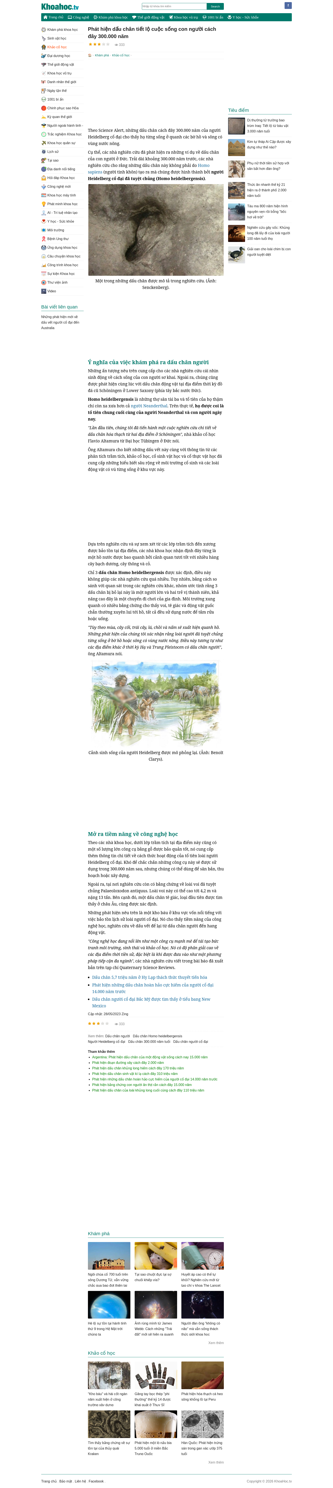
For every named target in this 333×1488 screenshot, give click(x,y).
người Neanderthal (149, 405)
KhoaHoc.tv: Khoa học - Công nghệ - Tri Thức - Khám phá (64, 6)
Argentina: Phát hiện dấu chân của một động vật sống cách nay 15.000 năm (150, 1057)
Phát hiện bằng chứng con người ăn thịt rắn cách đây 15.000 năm (142, 1084)
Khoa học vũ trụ (183, 17)
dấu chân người (117, 1035)
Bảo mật (65, 1481)
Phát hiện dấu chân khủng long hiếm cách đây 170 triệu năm (138, 1068)
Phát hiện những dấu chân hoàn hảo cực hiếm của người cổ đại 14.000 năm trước (154, 1079)
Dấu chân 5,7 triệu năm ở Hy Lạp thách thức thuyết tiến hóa (149, 977)
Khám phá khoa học (110, 17)
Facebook (96, 1481)
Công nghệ (78, 17)
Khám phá (102, 55)
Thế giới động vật (148, 17)
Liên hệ (80, 1481)
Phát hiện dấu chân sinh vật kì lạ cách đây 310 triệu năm (135, 1073)
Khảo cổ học (121, 55)
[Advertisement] (156, 92)
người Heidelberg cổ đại (106, 1041)
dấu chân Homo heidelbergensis (157, 1035)
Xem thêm (216, 1342)
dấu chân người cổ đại (190, 1041)
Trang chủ (53, 17)
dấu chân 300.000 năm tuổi (149, 1041)
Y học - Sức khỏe (243, 17)
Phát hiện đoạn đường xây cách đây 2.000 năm (128, 1062)
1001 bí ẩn (212, 17)
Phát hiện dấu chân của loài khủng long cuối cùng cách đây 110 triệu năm (148, 1090)
